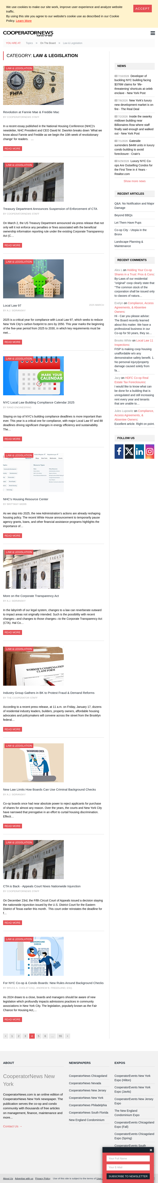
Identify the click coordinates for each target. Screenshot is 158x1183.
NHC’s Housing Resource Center (25, 499)
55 (60, 1036)
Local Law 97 (12, 305)
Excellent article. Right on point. (135, 423)
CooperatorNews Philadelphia (88, 1105)
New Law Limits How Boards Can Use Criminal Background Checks (49, 789)
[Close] (142, 8)
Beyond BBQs (123, 215)
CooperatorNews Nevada (85, 1083)
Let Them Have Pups (128, 222)
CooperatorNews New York (86, 1097)
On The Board (48, 43)
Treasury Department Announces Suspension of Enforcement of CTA (50, 208)
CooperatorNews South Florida (88, 1112)
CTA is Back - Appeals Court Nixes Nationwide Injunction (42, 886)
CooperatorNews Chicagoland (88, 1075)
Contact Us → (12, 1126)
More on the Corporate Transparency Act (31, 596)
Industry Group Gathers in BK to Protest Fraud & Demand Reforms (48, 692)
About (8, 1063)
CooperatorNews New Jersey (87, 1090)
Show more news (135, 181)
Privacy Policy (42, 1178)
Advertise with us (24, 1178)
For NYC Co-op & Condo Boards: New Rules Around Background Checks (53, 983)
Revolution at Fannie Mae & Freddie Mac (31, 112)
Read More (13, 148)
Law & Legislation (19, 68)
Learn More (24, 20)
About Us (8, 1178)
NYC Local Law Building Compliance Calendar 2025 (38, 402)
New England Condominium (86, 1120)
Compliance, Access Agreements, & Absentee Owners (134, 307)
